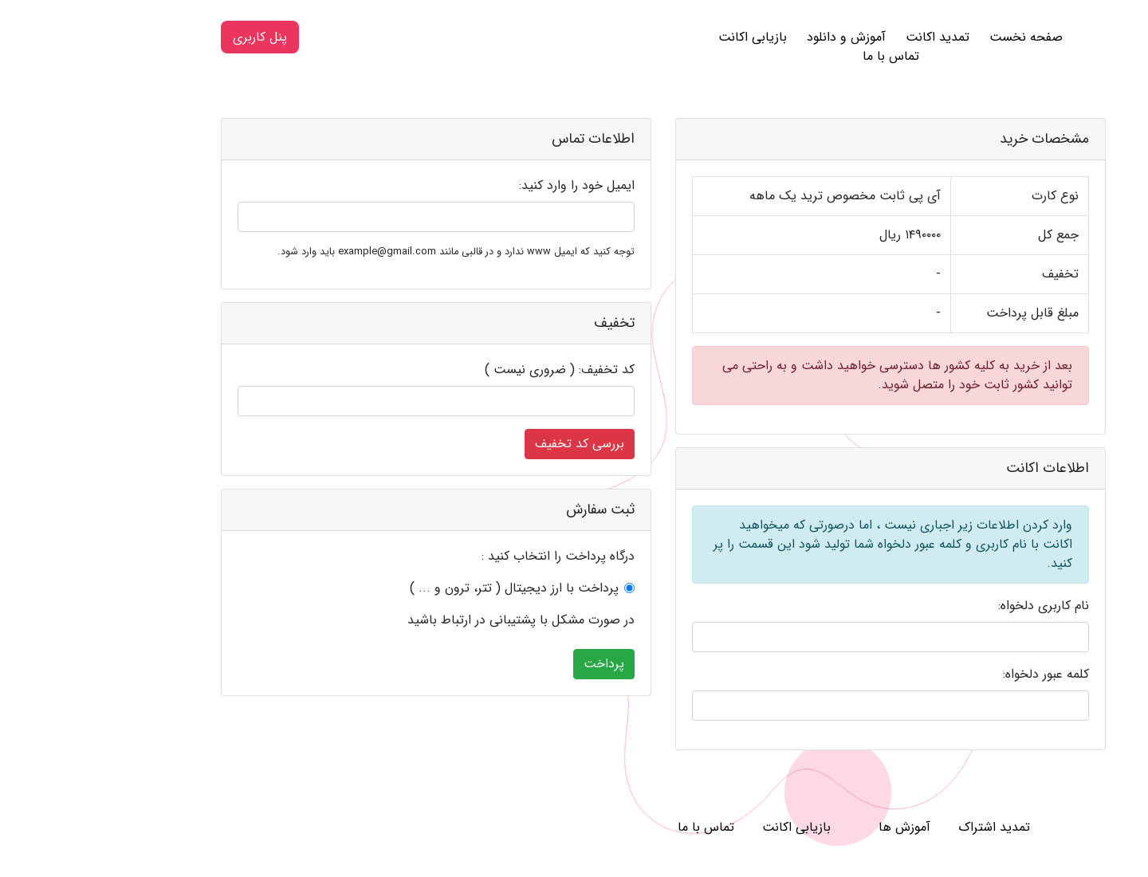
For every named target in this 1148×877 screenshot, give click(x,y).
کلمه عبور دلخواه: (957, 674)
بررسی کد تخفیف (490, 444)
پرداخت (514, 664)
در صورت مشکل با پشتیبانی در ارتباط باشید (431, 620)
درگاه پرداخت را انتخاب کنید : (468, 556)
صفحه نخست (936, 37)
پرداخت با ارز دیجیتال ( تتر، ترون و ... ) (424, 588)
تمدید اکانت (848, 37)
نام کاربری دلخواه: (954, 605)
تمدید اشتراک (905, 827)
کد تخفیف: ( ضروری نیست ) (470, 370)
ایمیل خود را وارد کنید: (487, 185)
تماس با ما (801, 56)
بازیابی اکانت (663, 37)
